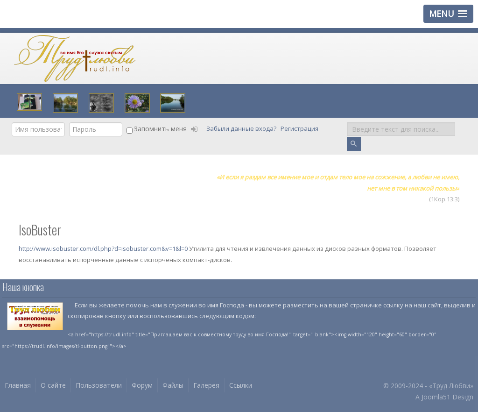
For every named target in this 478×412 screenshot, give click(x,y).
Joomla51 (436, 396)
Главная (18, 385)
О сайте (53, 385)
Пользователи (99, 385)
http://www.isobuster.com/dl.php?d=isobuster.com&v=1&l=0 (104, 248)
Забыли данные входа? (242, 129)
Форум (142, 385)
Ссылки (240, 385)
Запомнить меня (160, 128)
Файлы (172, 385)
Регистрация (300, 129)
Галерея (206, 385)
